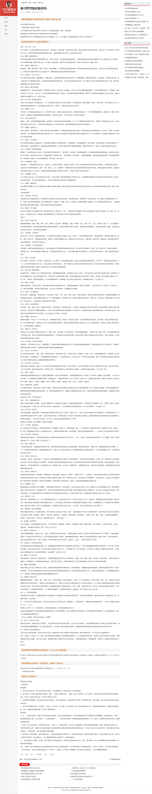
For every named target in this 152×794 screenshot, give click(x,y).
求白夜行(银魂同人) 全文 (34, 759)
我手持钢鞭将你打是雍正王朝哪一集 (136, 21)
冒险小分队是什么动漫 (28, 776)
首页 (6, 18)
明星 (6, 26)
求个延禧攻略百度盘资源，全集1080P (137, 51)
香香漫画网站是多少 (131, 57)
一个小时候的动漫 (77, 779)
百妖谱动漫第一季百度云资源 (30, 779)
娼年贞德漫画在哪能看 (132, 71)
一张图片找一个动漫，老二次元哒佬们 (83, 768)
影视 (6, 22)
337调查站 (73, 790)
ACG (45, 754)
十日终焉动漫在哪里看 (78, 771)
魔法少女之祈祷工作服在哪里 (134, 31)
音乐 (6, 30)
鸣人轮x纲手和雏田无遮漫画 (134, 67)
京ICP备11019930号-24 (83, 790)
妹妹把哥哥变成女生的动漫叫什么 (82, 776)
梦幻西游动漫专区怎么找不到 (30, 768)
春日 (32, 754)
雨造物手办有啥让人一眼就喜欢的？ (136, 35)
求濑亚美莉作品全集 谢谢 (133, 64)
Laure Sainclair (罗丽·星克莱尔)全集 (136, 48)
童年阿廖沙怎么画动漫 (78, 773)
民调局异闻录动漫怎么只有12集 (31, 773)
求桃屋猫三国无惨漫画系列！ (134, 61)
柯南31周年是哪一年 (131, 18)
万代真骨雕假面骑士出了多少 (134, 15)
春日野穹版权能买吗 (131, 8)
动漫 (6, 34)
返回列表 (117, 759)
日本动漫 (39, 754)
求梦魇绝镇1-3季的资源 (132, 25)
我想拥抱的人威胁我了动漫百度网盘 (32, 771)
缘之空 (52, 754)
